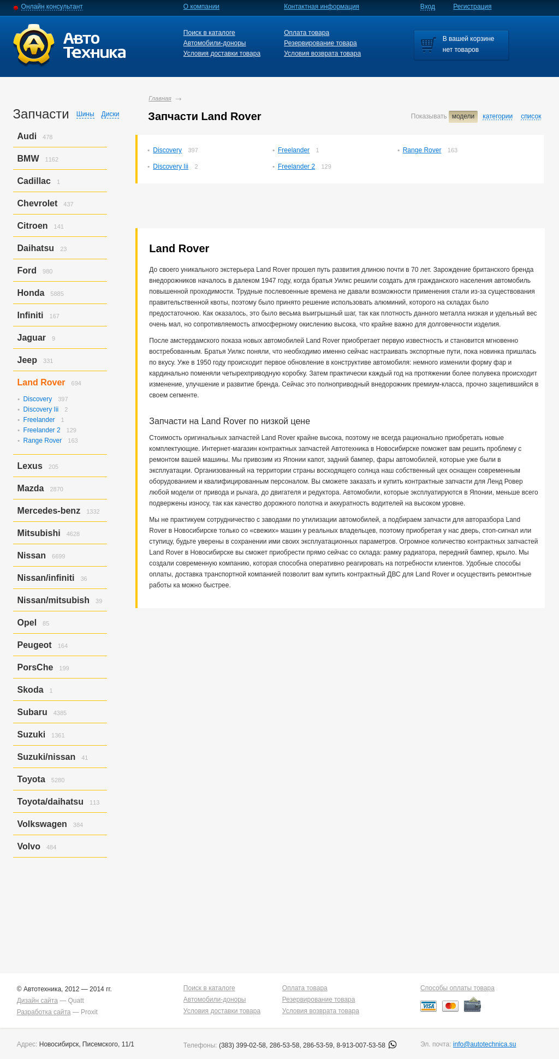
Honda (31, 293)
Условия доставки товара (221, 53)
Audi (27, 136)
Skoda (30, 689)
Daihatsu (36, 248)
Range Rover (422, 150)
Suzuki (31, 734)
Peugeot (34, 645)
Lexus (30, 466)
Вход (427, 6)
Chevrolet (37, 203)
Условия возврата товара (322, 53)
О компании (201, 6)
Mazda (30, 488)
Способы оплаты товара (457, 988)
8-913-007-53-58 (366, 1045)
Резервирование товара (320, 43)
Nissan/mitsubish (53, 600)
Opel (27, 622)
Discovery (167, 150)
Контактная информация (321, 6)
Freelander (294, 150)
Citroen (32, 225)
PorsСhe (35, 667)
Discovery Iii (170, 166)
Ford (27, 270)
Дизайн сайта (37, 1000)
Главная (159, 98)
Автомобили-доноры (214, 43)
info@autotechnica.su (484, 1044)
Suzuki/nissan (46, 756)
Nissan (31, 555)
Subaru (32, 712)
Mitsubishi (39, 533)
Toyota (31, 779)
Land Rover (41, 382)
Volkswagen (42, 824)
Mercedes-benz (49, 510)
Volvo (28, 846)
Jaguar (31, 337)
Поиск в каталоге (209, 33)
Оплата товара (306, 33)
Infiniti (30, 315)
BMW (28, 158)
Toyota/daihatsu (50, 801)
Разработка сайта (44, 1012)
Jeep (27, 360)
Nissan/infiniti (46, 577)
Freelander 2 (296, 166)
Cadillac (34, 181)
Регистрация (472, 6)
